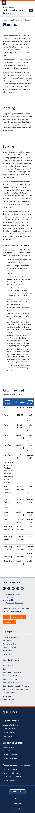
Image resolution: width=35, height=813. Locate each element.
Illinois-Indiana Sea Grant (11, 676)
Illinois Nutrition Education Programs (16, 686)
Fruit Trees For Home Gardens (20, 20)
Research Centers (9, 693)
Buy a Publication (9, 654)
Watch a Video (8, 651)
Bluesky (22, 588)
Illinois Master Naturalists (12, 682)
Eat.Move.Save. (8, 665)
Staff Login (9, 622)
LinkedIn (18, 588)
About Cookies (17, 791)
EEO (6, 617)
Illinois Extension (9, 8)
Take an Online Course (10, 637)
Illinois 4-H (6, 669)
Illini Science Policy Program (12, 672)
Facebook (9, 588)
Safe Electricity (8, 696)
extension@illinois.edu (15, 603)
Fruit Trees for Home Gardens (13, 12)
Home (5, 20)
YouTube (13, 588)
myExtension (18, 617)
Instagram (4, 588)
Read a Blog (7, 640)
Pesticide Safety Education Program (15, 689)
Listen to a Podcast (10, 647)
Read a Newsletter (9, 644)
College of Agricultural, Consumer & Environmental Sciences (16, 609)
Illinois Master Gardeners (11, 679)
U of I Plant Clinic (9, 699)
